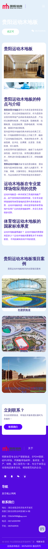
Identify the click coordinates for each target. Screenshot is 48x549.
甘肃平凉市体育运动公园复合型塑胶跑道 (24, 349)
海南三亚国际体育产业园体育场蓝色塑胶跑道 (24, 309)
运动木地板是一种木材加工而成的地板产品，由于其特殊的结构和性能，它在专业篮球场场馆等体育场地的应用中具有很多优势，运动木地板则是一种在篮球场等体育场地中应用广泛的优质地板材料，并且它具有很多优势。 (23, 204)
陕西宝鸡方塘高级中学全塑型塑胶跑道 (24, 390)
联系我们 (13, 427)
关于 (30, 448)
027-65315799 (14, 521)
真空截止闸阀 (9, 493)
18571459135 (13, 526)
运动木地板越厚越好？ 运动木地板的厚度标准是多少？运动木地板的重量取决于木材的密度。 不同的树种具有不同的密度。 (23, 235)
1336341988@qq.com (17, 516)
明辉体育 (40, 542)
